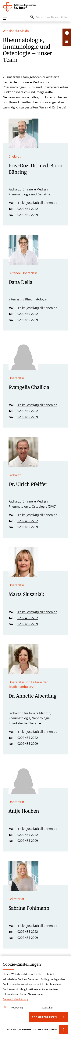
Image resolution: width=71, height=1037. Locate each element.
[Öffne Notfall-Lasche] (66, 41)
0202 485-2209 (27, 215)
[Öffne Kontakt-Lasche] (66, 33)
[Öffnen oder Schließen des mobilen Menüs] (5, 18)
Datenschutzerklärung (15, 999)
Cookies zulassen (44, 1017)
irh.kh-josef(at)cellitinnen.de (37, 203)
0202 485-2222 (27, 209)
